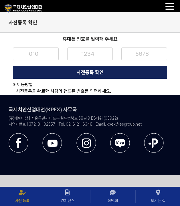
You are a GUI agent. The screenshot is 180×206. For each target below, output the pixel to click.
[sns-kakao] (154, 157)
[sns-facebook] (18, 157)
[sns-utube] (52, 157)
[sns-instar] (86, 157)
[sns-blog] (120, 157)
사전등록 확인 (90, 72)
